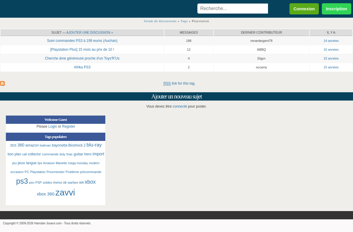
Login (52, 126)
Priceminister (55, 172)
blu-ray (94, 145)
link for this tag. (180, 83)
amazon (32, 145)
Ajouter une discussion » (89, 32)
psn (31, 182)
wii (81, 182)
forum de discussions (160, 21)
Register (68, 126)
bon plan (14, 154)
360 (20, 145)
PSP (38, 182)
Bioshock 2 (77, 145)
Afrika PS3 (82, 67)
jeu (14, 163)
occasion (17, 172)
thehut (57, 182)
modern (94, 163)
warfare (73, 182)
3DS (13, 145)
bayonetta (59, 145)
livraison (49, 163)
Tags (184, 21)
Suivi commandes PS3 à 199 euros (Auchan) (82, 41)
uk (65, 182)
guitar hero (82, 154)
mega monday (78, 163)
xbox (90, 182)
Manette (61, 163)
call (24, 154)
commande (50, 154)
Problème (72, 172)
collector (34, 154)
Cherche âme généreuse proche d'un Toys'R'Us (82, 58)
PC (27, 172)
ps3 (22, 181)
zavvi (65, 192)
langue (31, 163)
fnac (69, 154)
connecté (180, 106)
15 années (331, 49)
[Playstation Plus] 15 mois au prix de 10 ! (82, 49)
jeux (21, 163)
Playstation (38, 172)
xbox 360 (45, 194)
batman (45, 145)
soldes (47, 182)
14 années (331, 40)
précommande (90, 172)
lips (40, 163)
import (98, 154)
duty (62, 154)
